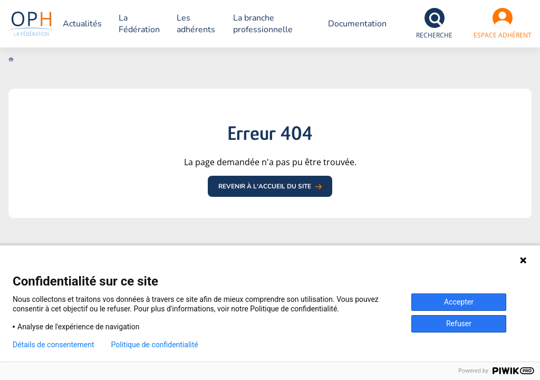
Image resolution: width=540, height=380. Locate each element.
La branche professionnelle (275, 23)
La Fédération (152, 23)
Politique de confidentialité (154, 344)
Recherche (434, 35)
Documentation (357, 24)
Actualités (95, 24)
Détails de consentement (53, 344)
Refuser (458, 323)
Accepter (459, 302)
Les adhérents (209, 23)
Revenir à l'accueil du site (264, 186)
